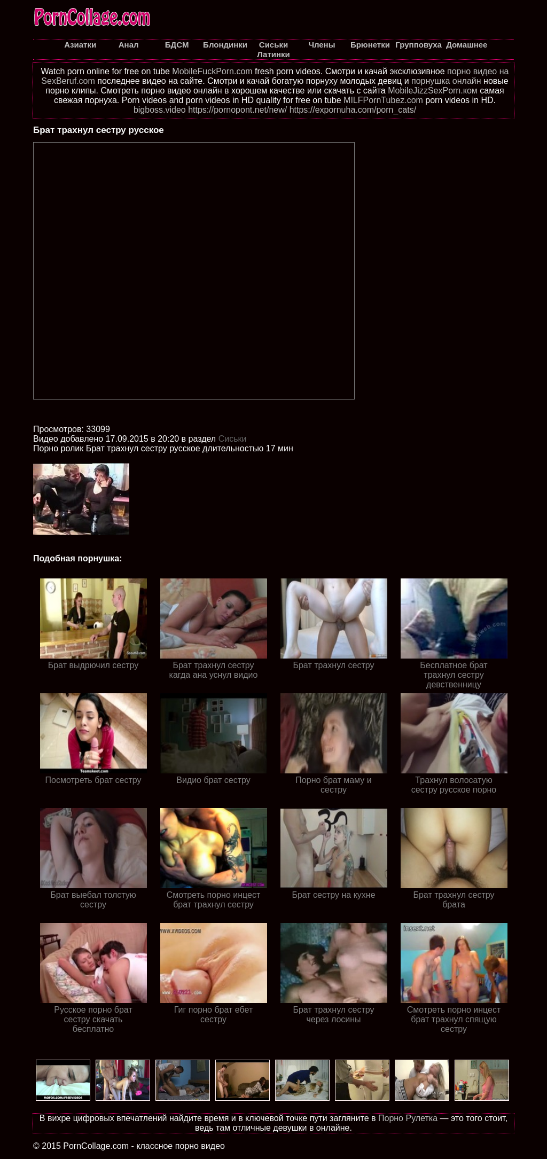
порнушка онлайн (446, 80)
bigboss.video (160, 109)
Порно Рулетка (407, 1118)
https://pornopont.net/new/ (237, 109)
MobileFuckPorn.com (212, 71)
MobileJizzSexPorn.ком (433, 90)
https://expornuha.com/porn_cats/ (353, 109)
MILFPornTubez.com (383, 100)
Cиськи (232, 438)
